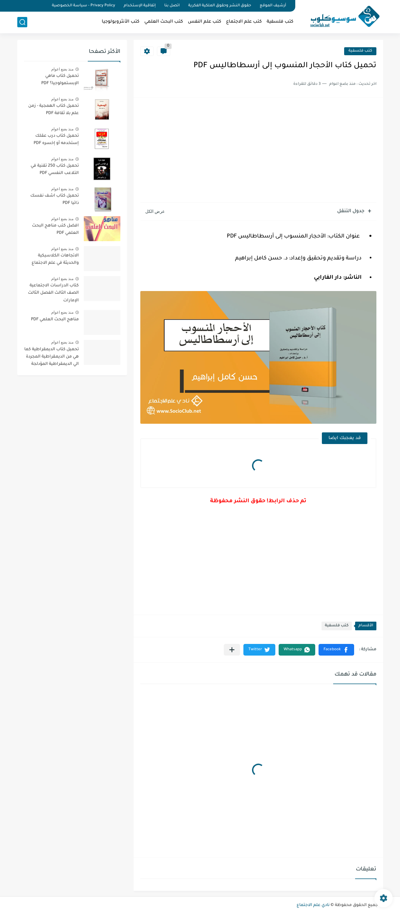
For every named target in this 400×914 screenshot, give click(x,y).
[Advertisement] (258, 150)
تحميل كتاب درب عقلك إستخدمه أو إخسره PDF (56, 140)
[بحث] (22, 22)
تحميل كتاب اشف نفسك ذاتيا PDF (54, 200)
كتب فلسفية (280, 21)
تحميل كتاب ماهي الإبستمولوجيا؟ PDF (60, 80)
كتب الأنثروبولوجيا (120, 21)
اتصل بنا (172, 6)
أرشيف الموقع (273, 6)
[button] (336, 650)
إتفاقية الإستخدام (140, 6)
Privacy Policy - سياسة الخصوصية (83, 6)
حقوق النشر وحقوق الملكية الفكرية (219, 6)
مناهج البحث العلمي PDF (55, 319)
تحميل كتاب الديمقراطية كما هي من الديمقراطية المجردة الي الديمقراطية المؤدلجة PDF (51, 358)
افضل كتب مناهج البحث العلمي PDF (55, 229)
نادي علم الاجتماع (313, 905)
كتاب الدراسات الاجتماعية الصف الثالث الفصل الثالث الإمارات (53, 293)
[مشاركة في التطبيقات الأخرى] (232, 650)
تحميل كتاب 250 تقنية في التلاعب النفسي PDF (55, 170)
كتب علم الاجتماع (244, 21)
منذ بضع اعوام (62, 69)
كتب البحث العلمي (163, 21)
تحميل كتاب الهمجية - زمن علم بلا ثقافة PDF (53, 110)
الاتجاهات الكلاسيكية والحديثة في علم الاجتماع (55, 259)
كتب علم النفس (204, 21)
